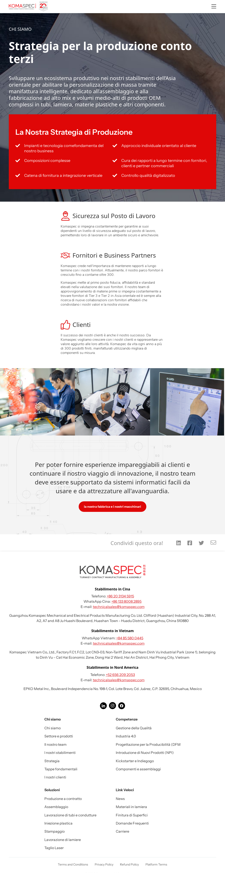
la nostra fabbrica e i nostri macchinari (112, 507)
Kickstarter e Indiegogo (135, 761)
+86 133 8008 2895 (126, 601)
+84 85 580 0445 (129, 638)
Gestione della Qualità (134, 728)
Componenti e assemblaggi (138, 769)
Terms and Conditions (73, 864)
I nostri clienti (55, 777)
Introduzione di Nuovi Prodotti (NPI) (145, 752)
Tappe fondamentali (60, 769)
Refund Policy (129, 864)
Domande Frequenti (132, 823)
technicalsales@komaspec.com (119, 606)
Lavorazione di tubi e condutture (70, 815)
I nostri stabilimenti (60, 752)
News (120, 798)
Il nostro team (55, 744)
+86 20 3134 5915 (120, 596)
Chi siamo (52, 728)
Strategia (52, 761)
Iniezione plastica (58, 823)
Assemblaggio (56, 807)
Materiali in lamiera (131, 807)
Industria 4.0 (126, 736)
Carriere (122, 831)
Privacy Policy (104, 864)
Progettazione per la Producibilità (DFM (148, 744)
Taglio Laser (54, 848)
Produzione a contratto (63, 798)
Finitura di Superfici (132, 815)
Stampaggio (54, 831)
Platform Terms (156, 864)
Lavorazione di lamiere (62, 839)
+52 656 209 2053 (120, 674)
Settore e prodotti (58, 736)
